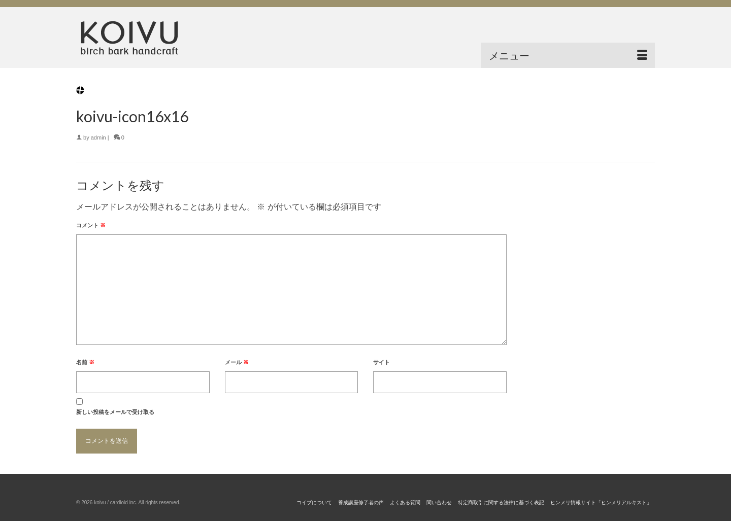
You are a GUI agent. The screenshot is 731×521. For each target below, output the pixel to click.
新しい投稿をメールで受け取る (115, 412)
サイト (381, 362)
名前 (85, 362)
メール (237, 362)
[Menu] (568, 55)
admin (98, 137)
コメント (91, 225)
